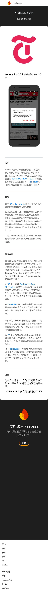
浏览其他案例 (24, 13)
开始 (24, 443)
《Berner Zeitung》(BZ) (22, 179)
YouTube (5, 588)
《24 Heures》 (34, 182)
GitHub (5, 565)
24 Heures (20, 204)
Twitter (4, 584)
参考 (4, 553)
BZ (11, 204)
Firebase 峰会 (7, 580)
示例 (4, 557)
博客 (4, 576)
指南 (4, 549)
